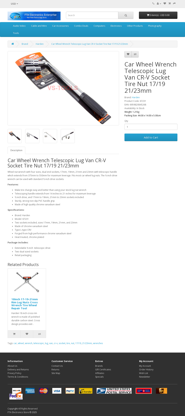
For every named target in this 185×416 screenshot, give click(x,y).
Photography (155, 25)
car (15, 343)
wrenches (98, 343)
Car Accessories (60, 25)
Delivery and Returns (18, 369)
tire (68, 343)
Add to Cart (151, 137)
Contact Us (57, 365)
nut (72, 343)
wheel (21, 343)
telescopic (38, 343)
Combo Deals (81, 25)
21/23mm (87, 343)
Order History (146, 369)
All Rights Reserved (28, 408)
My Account (145, 365)
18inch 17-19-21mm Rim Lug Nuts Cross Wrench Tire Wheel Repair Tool (24, 303)
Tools (16, 33)
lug (46, 343)
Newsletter (144, 376)
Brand (25, 43)
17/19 (78, 343)
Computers (99, 25)
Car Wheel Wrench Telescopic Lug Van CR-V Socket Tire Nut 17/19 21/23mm (89, 43)
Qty (126, 120)
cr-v (56, 343)
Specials (99, 376)
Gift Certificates (103, 369)
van (51, 343)
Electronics (116, 25)
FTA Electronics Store (18, 412)
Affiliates (99, 373)
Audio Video (19, 25)
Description (16, 150)
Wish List (143, 373)
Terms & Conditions (18, 376)
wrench (28, 343)
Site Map (55, 373)
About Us (12, 365)
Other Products (135, 25)
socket (62, 343)
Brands (99, 365)
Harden (40, 43)
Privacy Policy (14, 373)
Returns (55, 369)
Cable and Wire (39, 25)
